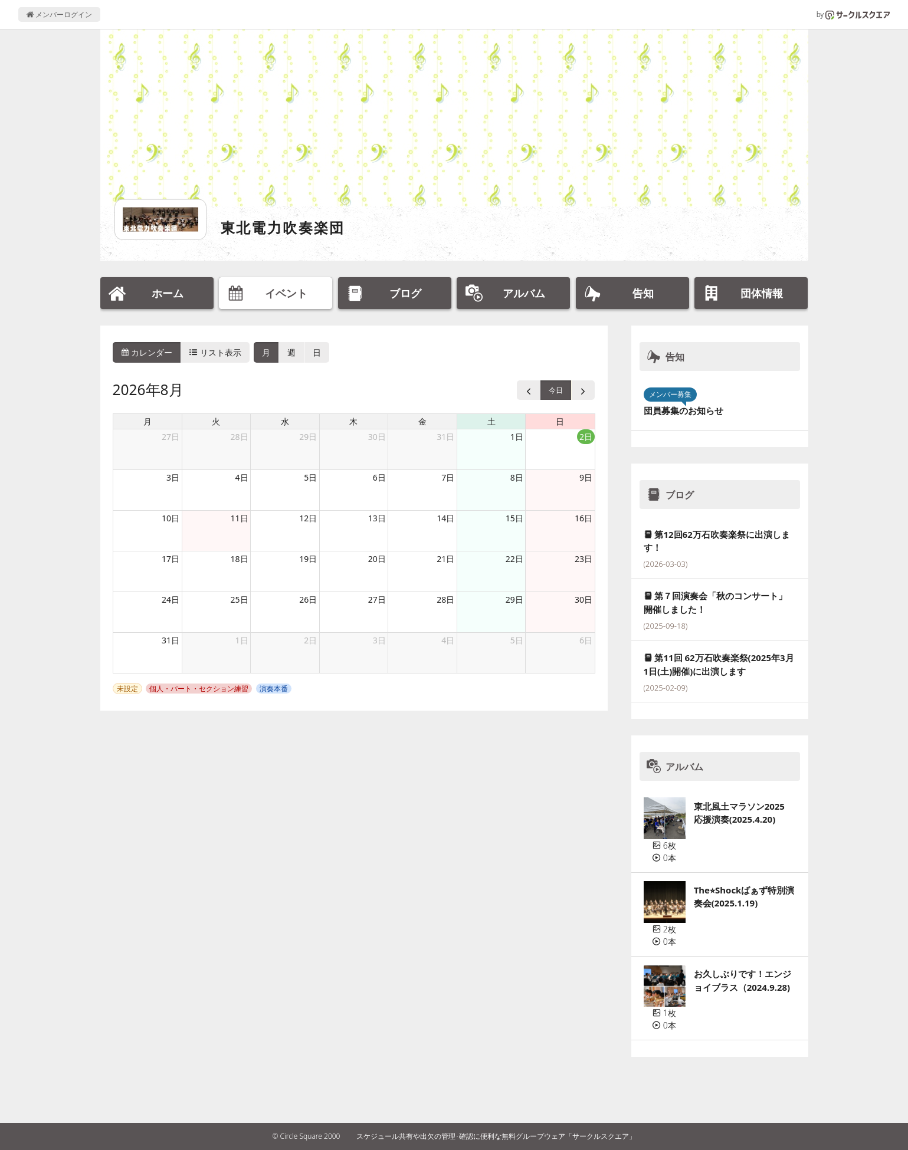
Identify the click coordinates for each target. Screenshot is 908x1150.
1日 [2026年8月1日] (516, 436)
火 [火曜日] (216, 421)
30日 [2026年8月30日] (583, 599)
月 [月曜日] (147, 421)
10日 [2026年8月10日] (170, 518)
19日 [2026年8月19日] (308, 558)
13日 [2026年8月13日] (377, 518)
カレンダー (147, 352)
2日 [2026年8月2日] (585, 436)
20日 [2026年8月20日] (377, 558)
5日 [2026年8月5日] (310, 477)
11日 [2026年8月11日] (239, 518)
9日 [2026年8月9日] (585, 477)
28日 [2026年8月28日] (445, 599)
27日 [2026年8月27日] (377, 599)
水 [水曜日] (285, 421)
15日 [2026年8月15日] (514, 518)
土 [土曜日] (491, 421)
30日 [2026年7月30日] (377, 436)
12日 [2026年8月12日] (308, 518)
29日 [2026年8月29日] (514, 599)
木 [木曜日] (353, 421)
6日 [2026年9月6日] (585, 640)
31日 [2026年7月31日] (445, 436)
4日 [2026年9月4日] (447, 640)
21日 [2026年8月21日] (445, 558)
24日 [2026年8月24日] (170, 599)
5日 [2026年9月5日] (516, 640)
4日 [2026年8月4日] (241, 477)
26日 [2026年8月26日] (308, 599)
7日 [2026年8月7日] (447, 477)
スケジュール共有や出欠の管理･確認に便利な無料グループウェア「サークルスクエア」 (496, 1136)
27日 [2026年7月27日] (170, 436)
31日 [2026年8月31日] (170, 640)
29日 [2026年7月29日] (308, 436)
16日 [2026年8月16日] (583, 518)
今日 (556, 390)
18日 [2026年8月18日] (239, 558)
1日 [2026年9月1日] (241, 640)
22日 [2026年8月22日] (514, 558)
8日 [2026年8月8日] (516, 477)
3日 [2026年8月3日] (172, 477)
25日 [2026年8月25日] (239, 599)
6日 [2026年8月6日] (379, 477)
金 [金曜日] (422, 421)
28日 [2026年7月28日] (239, 436)
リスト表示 (215, 352)
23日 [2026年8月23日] (583, 558)
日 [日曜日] (560, 421)
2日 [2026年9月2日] (310, 640)
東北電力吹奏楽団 (283, 227)
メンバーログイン (59, 14)
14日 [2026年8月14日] (445, 518)
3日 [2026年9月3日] (379, 640)
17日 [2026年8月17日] (170, 558)
